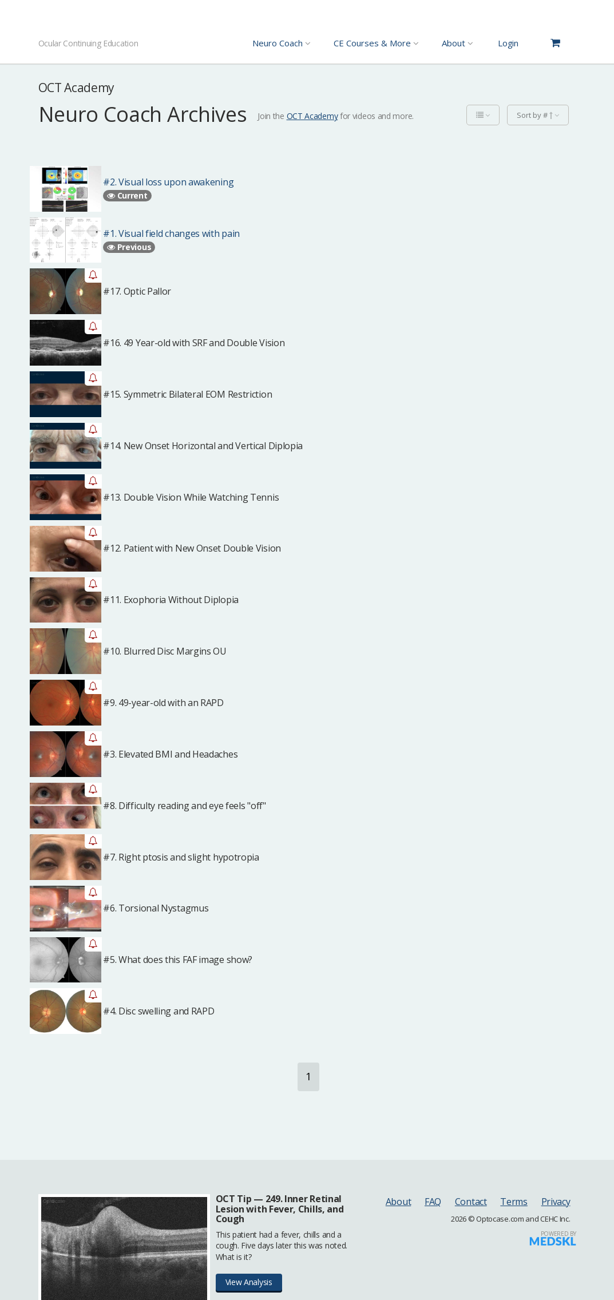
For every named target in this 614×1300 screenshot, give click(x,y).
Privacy (556, 1201)
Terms (514, 1201)
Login (508, 43)
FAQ (433, 1201)
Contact (471, 1201)
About (398, 1201)
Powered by (558, 1234)
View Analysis (248, 1282)
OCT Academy (312, 115)
